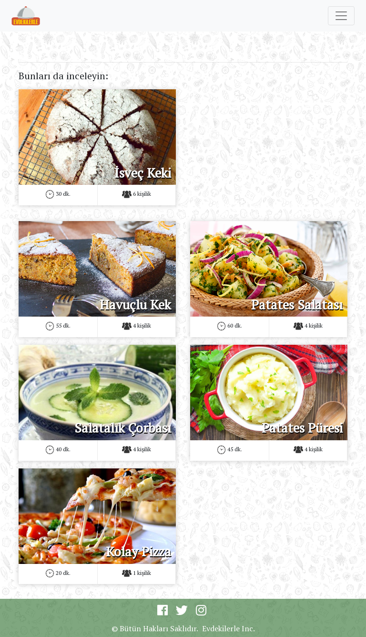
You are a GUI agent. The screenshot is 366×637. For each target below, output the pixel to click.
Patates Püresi (302, 427)
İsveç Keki (142, 172)
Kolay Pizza (138, 551)
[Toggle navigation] (341, 15)
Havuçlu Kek (135, 304)
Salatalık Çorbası (122, 427)
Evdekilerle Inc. (228, 628)
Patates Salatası (297, 304)
